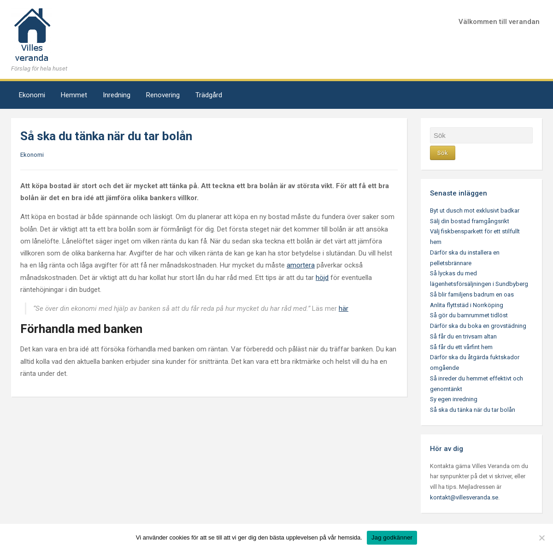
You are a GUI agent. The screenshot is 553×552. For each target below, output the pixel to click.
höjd (322, 277)
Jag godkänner (391, 537)
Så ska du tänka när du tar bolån (472, 409)
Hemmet (74, 95)
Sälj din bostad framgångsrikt (469, 221)
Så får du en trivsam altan (463, 336)
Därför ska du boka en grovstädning (478, 325)
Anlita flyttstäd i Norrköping (466, 305)
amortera (301, 265)
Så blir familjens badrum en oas (472, 294)
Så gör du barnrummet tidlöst (469, 315)
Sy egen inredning (453, 399)
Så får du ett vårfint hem (461, 347)
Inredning (116, 95)
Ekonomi (32, 95)
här (343, 308)
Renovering (163, 95)
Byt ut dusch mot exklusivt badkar (474, 210)
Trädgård (208, 95)
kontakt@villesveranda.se (464, 497)
